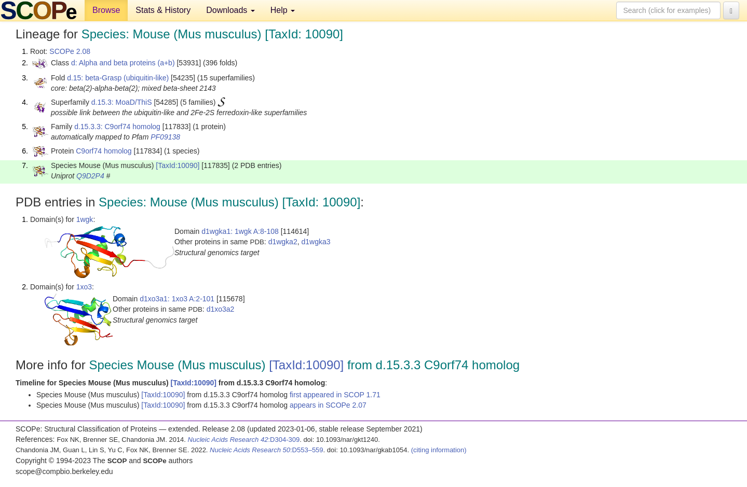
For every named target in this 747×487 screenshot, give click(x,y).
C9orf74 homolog (103, 151)
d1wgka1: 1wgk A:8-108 (240, 231)
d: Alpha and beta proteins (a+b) (123, 63)
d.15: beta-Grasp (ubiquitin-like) (118, 78)
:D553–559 (266, 450)
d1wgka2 (282, 242)
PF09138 (165, 137)
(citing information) (439, 450)
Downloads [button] (230, 10)
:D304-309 (244, 439)
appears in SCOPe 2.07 (328, 405)
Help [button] (282, 10)
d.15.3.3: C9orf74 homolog (117, 126)
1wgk (84, 219)
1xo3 (84, 287)
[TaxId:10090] (177, 165)
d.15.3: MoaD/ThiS (121, 102)
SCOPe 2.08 (69, 51)
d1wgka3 (315, 242)
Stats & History (163, 10)
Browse (106, 10)
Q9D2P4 (90, 176)
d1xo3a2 (221, 309)
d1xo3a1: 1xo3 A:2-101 (177, 299)
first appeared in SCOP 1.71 (335, 395)
